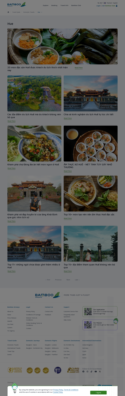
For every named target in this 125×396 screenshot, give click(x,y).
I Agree (98, 393)
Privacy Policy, (58, 390)
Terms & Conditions (71, 390)
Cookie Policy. (58, 392)
